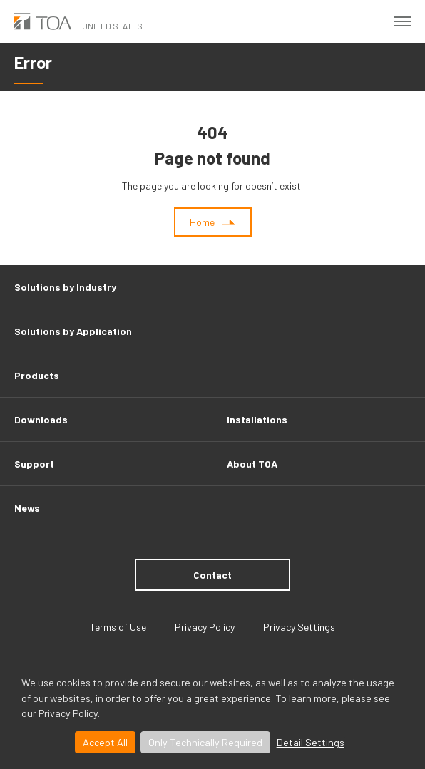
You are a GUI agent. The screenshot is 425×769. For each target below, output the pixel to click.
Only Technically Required (205, 742)
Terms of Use (118, 627)
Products (36, 375)
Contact (212, 575)
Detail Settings (310, 742)
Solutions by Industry (65, 287)
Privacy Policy (68, 713)
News (27, 508)
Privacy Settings (299, 627)
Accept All (105, 742)
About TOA (252, 464)
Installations (257, 419)
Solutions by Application (73, 331)
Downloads (41, 419)
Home (202, 222)
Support (34, 464)
